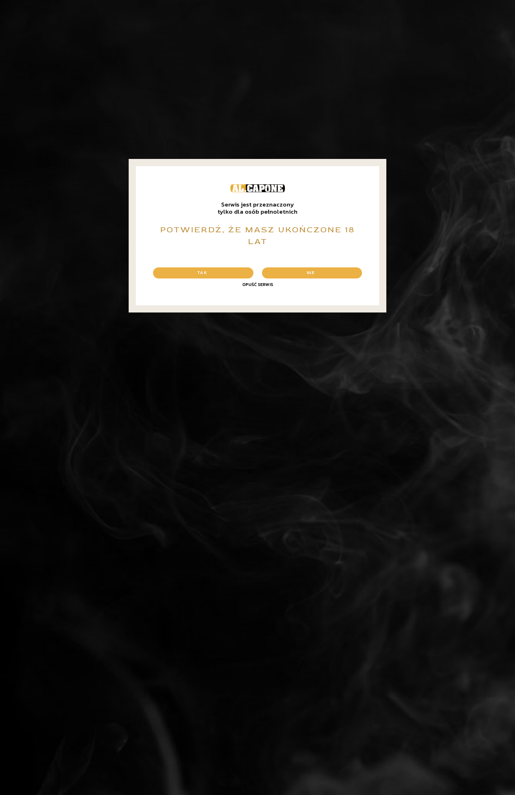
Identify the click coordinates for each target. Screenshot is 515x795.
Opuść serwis (257, 284)
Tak (202, 273)
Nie (311, 273)
